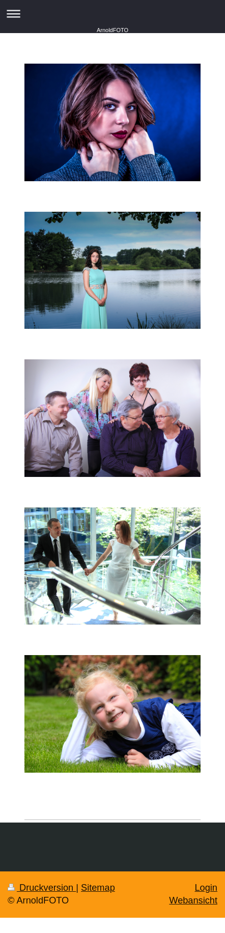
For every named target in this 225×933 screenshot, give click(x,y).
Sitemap (98, 888)
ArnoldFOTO (112, 30)
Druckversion (42, 888)
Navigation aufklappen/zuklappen (112, 13)
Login (205, 888)
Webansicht (193, 900)
